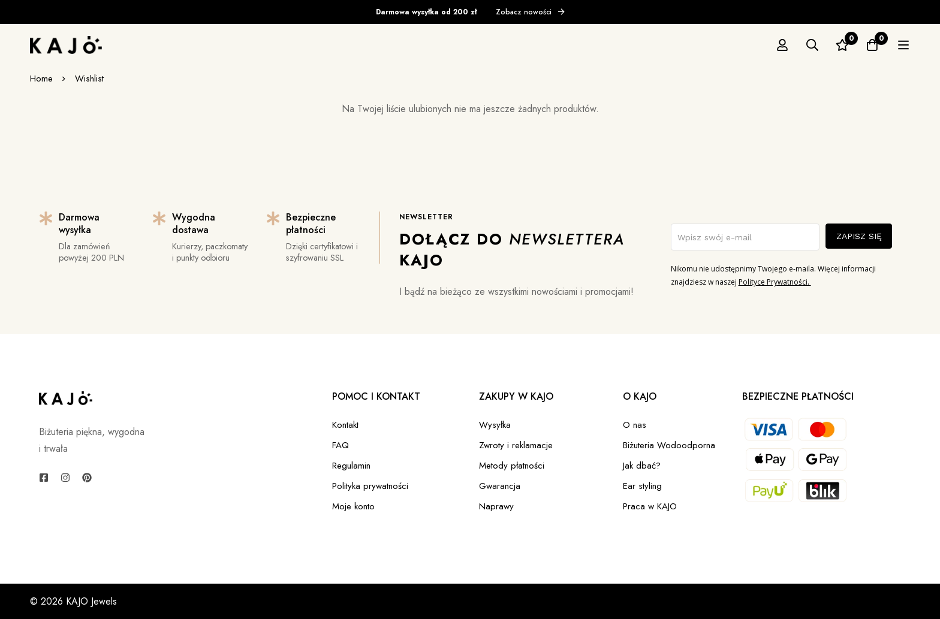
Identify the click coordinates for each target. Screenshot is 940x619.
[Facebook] (44, 477)
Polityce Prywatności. (775, 282)
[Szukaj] (843, 45)
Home (41, 78)
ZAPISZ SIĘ (859, 236)
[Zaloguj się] (813, 45)
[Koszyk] (903, 45)
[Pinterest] (87, 477)
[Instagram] (65, 477)
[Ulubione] (873, 45)
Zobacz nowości (530, 12)
